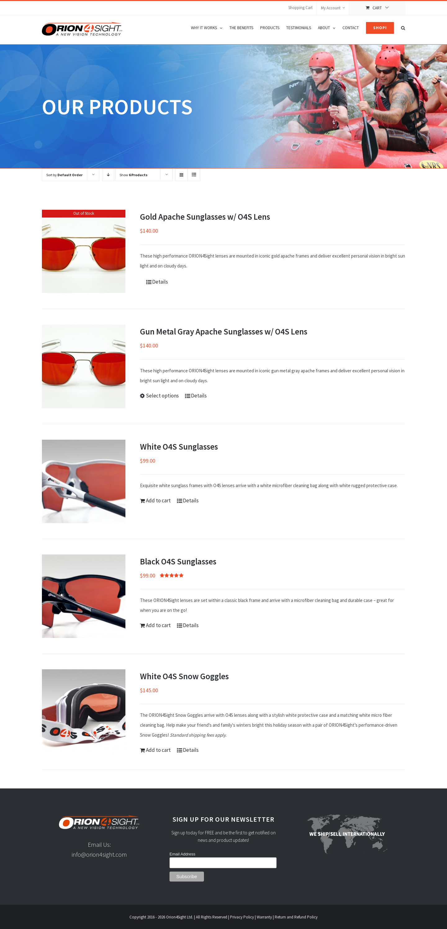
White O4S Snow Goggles (184, 676)
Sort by (64, 175)
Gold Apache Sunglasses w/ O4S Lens (205, 216)
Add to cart (158, 500)
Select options (162, 395)
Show (133, 175)
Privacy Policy (242, 917)
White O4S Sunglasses (179, 446)
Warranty (264, 917)
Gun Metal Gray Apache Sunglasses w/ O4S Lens (223, 331)
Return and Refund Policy (296, 917)
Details (160, 281)
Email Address (182, 854)
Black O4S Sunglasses (178, 561)
